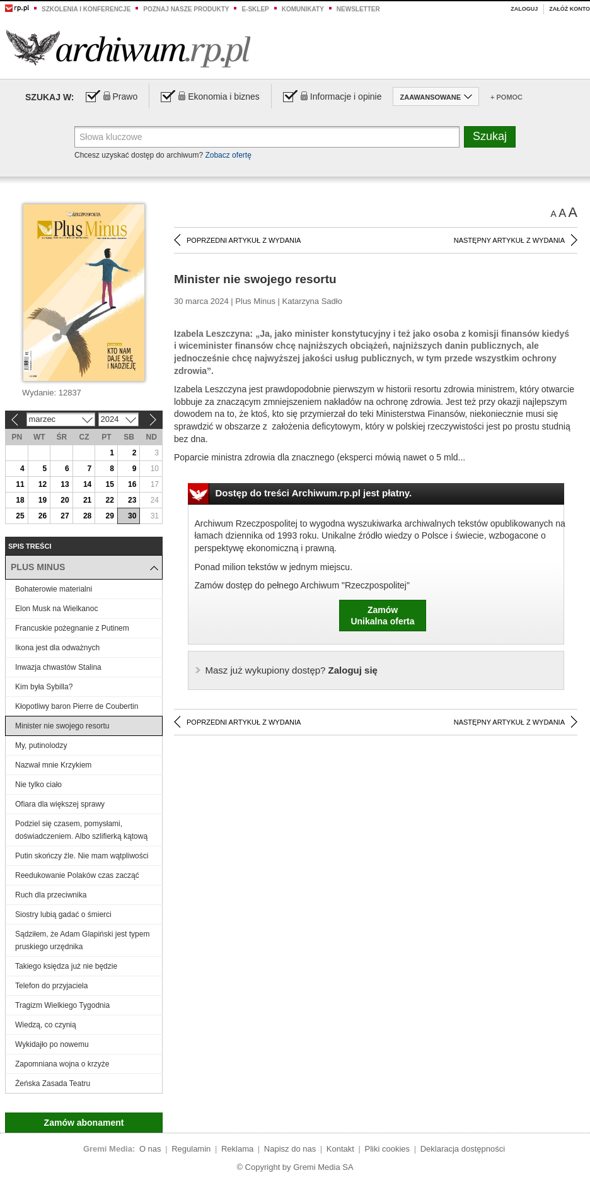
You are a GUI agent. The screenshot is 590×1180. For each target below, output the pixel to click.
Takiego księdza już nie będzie (66, 966)
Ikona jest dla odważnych (57, 647)
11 (20, 484)
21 (87, 500)
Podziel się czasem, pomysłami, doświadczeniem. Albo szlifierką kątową (81, 830)
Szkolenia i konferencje (86, 9)
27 (65, 515)
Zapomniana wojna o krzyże (62, 1064)
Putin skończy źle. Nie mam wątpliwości (81, 855)
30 (132, 515)
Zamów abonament (84, 1123)
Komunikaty (303, 9)
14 (87, 484)
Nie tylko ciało (38, 784)
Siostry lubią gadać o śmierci (63, 914)
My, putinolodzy (41, 745)
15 (109, 484)
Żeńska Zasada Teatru (52, 1083)
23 (132, 500)
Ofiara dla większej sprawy (61, 804)
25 (20, 515)
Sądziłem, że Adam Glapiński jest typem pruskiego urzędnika (82, 940)
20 (65, 500)
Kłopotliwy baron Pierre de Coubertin (76, 706)
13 (65, 484)
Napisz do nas (290, 1149)
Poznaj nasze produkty (186, 9)
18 (20, 500)
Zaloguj (524, 9)
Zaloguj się (291, 670)
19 (42, 500)
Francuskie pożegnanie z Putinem (72, 628)
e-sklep (255, 9)
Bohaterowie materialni (53, 589)
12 (42, 484)
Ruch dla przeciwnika (50, 895)
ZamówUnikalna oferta (382, 615)
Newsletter (358, 9)
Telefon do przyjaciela (51, 985)
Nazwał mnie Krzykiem (53, 765)
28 (87, 515)
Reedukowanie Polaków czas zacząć (77, 875)
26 (42, 515)
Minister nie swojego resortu (62, 725)
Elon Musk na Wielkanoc (56, 608)
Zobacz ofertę (228, 155)
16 (132, 484)
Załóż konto (569, 9)
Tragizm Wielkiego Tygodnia (62, 1005)
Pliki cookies (387, 1149)
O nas (150, 1149)
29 (109, 515)
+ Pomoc (506, 97)
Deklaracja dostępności (462, 1149)
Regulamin (191, 1149)
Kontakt (340, 1149)
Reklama (237, 1149)
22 (109, 500)
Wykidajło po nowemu (52, 1044)
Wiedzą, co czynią (45, 1024)
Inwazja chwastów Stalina (58, 667)
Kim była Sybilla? (43, 686)
